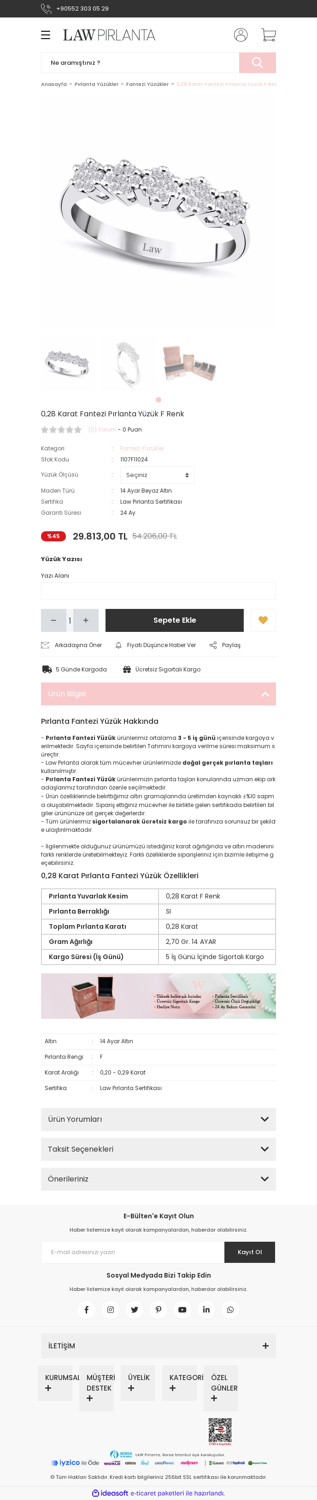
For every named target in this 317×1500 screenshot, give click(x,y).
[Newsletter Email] (158, 1252)
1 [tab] (158, 400)
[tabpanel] (68, 363)
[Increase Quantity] (86, 620)
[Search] (158, 62)
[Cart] (265, 35)
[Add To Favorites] (263, 620)
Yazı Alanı (55, 575)
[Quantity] (69, 620)
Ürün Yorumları (75, 1119)
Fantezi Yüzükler (142, 448)
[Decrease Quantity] (53, 620)
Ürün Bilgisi (67, 693)
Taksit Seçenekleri (80, 1149)
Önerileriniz (68, 1179)
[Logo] (104, 34)
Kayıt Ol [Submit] (250, 1252)
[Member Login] (238, 35)
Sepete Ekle (174, 620)
